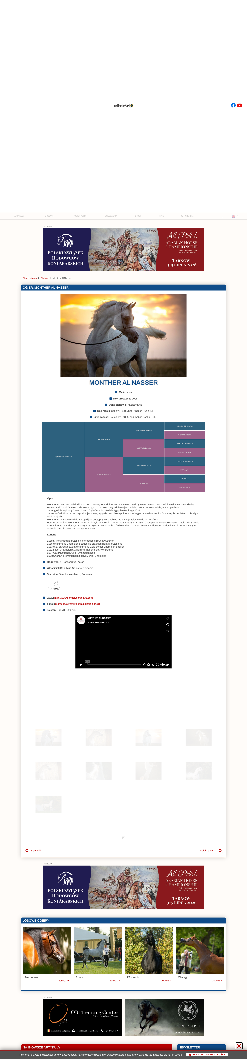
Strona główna (30, 278)
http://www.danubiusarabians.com (73, 606)
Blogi (138, 216)
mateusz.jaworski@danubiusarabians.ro (78, 612)
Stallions (45, 278)
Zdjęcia (50, 216)
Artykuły (20, 216)
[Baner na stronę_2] (123, 270)
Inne (162, 216)
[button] (239, 1046)
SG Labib (32, 858)
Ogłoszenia (111, 216)
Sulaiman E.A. (211, 858)
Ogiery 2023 (80, 216)
